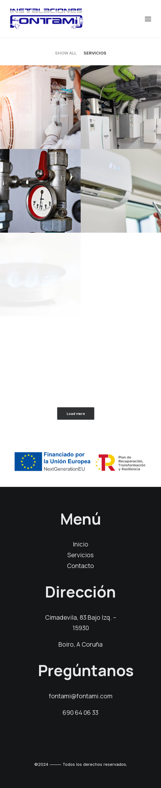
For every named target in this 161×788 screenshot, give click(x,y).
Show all (66, 52)
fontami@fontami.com (80, 696)
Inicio (80, 544)
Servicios (95, 52)
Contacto (80, 566)
